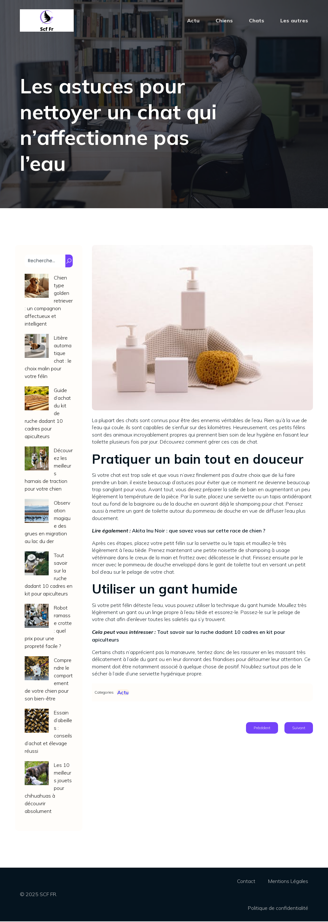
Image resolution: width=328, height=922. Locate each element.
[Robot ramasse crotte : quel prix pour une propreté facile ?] (37, 617)
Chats (256, 21)
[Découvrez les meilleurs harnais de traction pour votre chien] (37, 460)
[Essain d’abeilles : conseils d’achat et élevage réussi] (37, 722)
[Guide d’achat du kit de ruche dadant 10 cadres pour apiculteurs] (37, 400)
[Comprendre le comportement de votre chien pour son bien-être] (37, 670)
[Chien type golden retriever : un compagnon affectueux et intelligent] (37, 287)
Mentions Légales (288, 882)
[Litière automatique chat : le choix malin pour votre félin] (37, 347)
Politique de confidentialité (278, 908)
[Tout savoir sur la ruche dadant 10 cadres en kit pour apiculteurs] (37, 565)
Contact (246, 882)
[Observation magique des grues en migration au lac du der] (37, 512)
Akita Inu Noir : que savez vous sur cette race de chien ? (198, 531)
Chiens (224, 21)
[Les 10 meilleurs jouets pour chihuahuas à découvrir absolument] (37, 775)
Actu (193, 21)
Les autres (294, 21)
